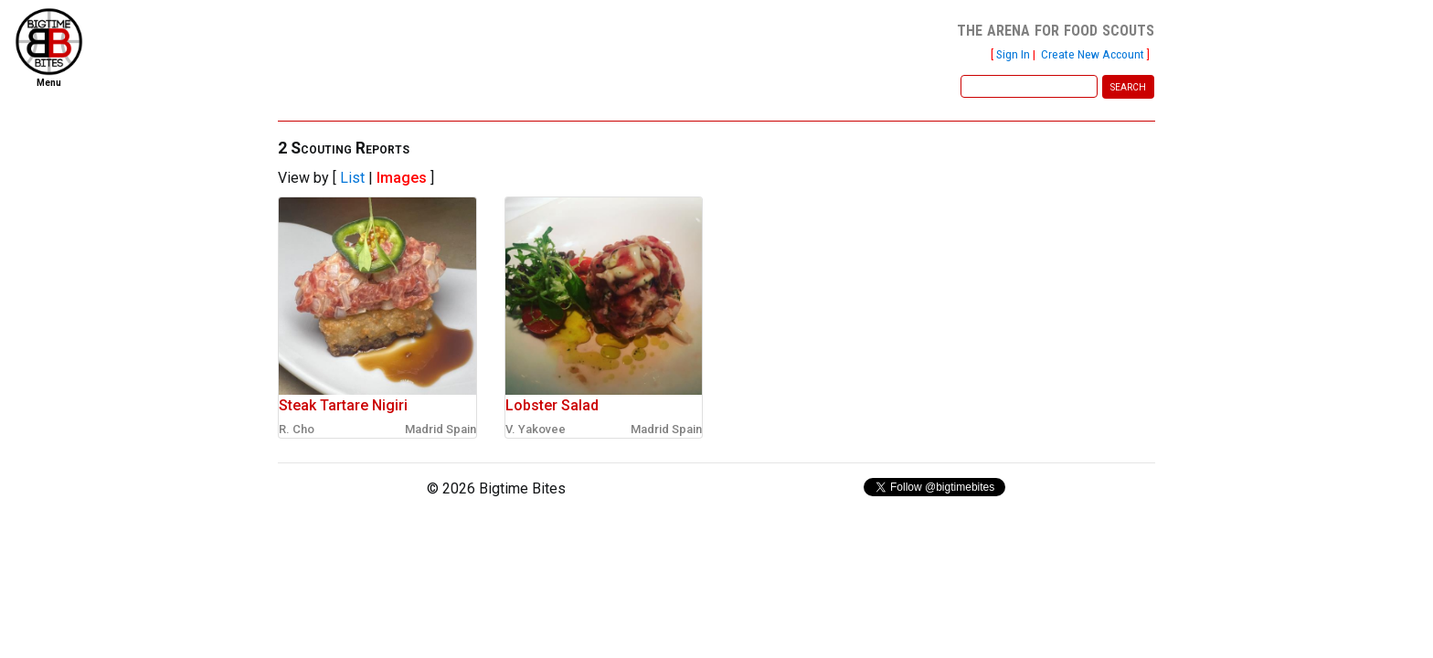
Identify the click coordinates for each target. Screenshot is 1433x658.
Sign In (1013, 54)
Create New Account (1092, 54)
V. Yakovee (535, 429)
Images (402, 177)
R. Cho (296, 429)
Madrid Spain (440, 429)
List (352, 177)
